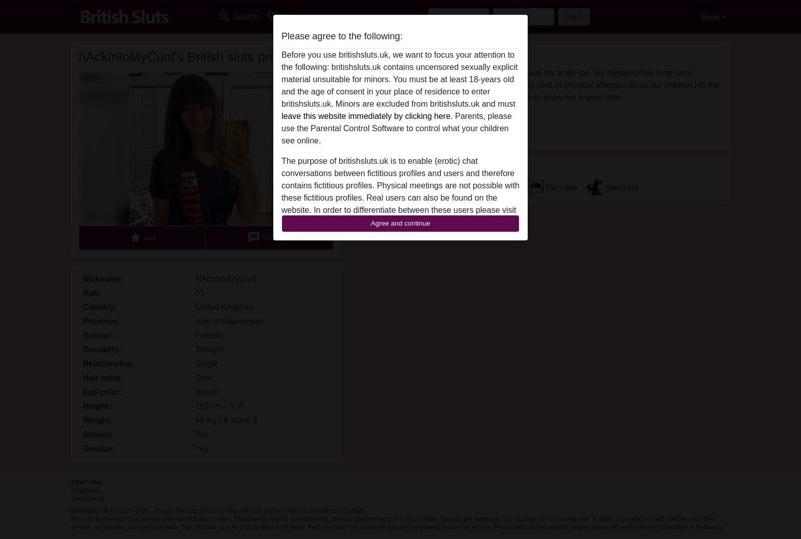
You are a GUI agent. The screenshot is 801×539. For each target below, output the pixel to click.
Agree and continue (400, 223)
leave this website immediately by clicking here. (367, 116)
